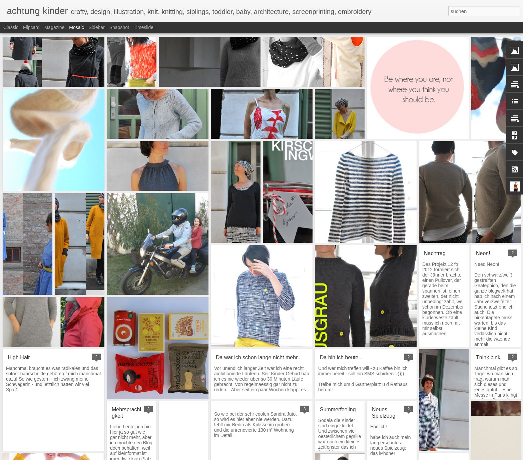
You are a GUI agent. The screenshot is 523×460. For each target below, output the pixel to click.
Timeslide (143, 27)
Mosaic (76, 27)
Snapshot (119, 27)
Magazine (54, 27)
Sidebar (97, 27)
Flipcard (31, 27)
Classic (10, 27)
